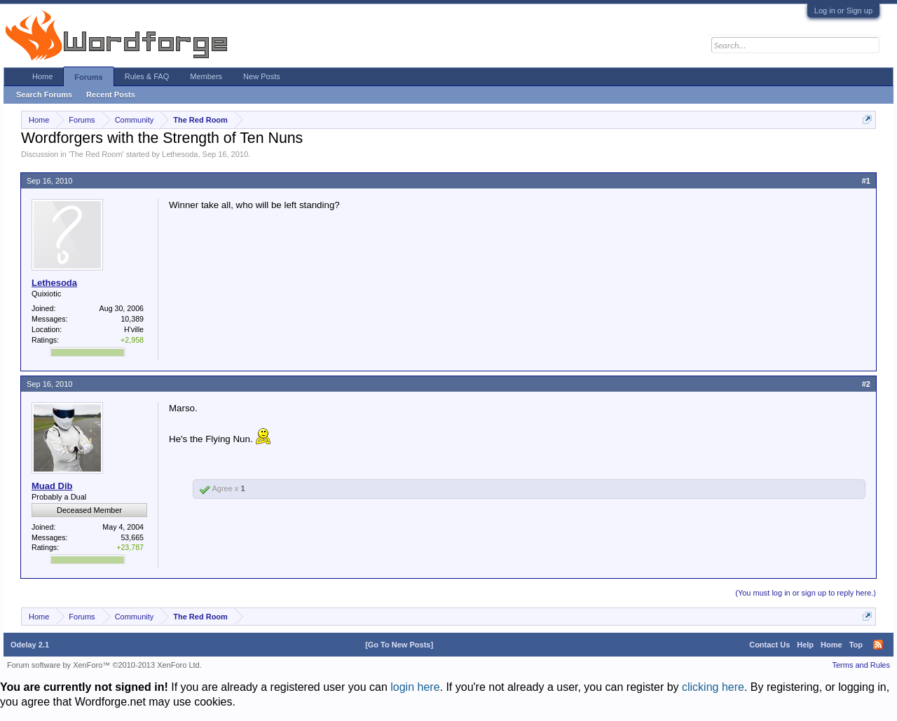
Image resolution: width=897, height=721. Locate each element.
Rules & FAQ (147, 76)
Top (856, 644)
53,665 (132, 537)
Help (805, 644)
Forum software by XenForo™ (104, 665)
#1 (866, 181)
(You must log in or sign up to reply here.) (805, 593)
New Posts (261, 76)
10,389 (132, 319)
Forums (88, 77)
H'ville (134, 329)
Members (206, 76)
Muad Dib (52, 486)
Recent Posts (110, 94)
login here (414, 687)
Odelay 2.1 (30, 644)
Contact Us (769, 644)
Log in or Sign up (843, 10)
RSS (878, 645)
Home (42, 76)
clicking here (713, 687)
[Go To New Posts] (399, 644)
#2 (866, 384)
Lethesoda (180, 154)
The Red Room (96, 154)
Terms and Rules (861, 665)
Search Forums (44, 94)
